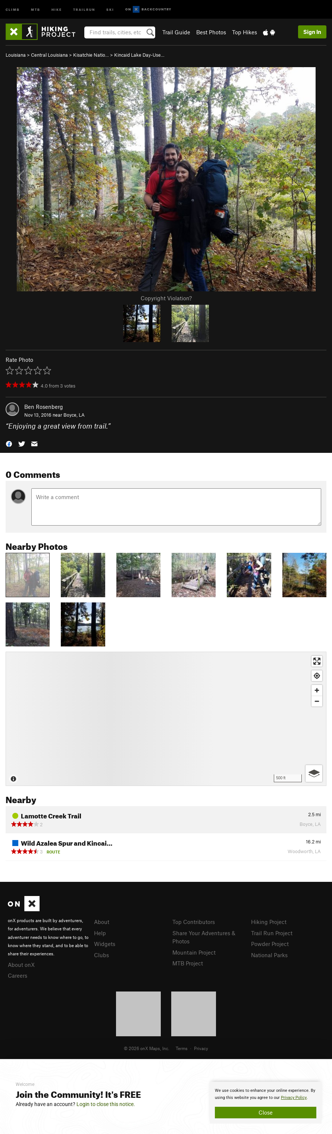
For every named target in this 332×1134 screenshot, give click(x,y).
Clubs (101, 955)
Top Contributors (193, 921)
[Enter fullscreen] (316, 661)
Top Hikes (244, 32)
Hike (56, 9)
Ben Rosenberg (43, 406)
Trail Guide (176, 32)
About (101, 921)
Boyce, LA (74, 415)
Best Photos (211, 32)
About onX (21, 964)
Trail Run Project (271, 933)
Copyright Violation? (166, 298)
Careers (17, 975)
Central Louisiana (49, 55)
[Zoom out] (316, 701)
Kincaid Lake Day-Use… (139, 55)
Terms (182, 1048)
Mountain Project (194, 952)
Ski (110, 9)
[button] (9, 443)
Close (266, 1112)
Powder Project (270, 943)
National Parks (269, 955)
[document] (265, 1102)
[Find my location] (316, 675)
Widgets (104, 943)
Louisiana (16, 55)
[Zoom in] (316, 690)
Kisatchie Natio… (91, 55)
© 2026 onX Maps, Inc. (146, 1048)
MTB (35, 9)
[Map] (166, 719)
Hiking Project (268, 921)
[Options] (314, 773)
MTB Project (187, 963)
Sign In (312, 31)
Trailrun (84, 9)
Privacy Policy (294, 1097)
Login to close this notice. (105, 1104)
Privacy (201, 1048)
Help (100, 933)
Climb (13, 9)
